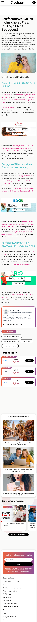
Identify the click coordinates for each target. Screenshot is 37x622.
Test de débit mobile (10, 603)
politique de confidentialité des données (18, 571)
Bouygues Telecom (10, 346)
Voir (29, 360)
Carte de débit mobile (10, 606)
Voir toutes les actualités (18, 534)
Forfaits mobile (8, 331)
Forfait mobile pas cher (11, 582)
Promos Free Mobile (10, 591)
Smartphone (7, 600)
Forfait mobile (7, 594)
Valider (18, 564)
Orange (5, 620)
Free (4, 614)
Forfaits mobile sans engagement (14, 588)
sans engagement (10, 153)
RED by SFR (26, 341)
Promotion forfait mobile (11, 336)
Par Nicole (4, 77)
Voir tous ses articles (12, 324)
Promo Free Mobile (10, 341)
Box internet (7, 597)
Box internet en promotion (12, 585)
